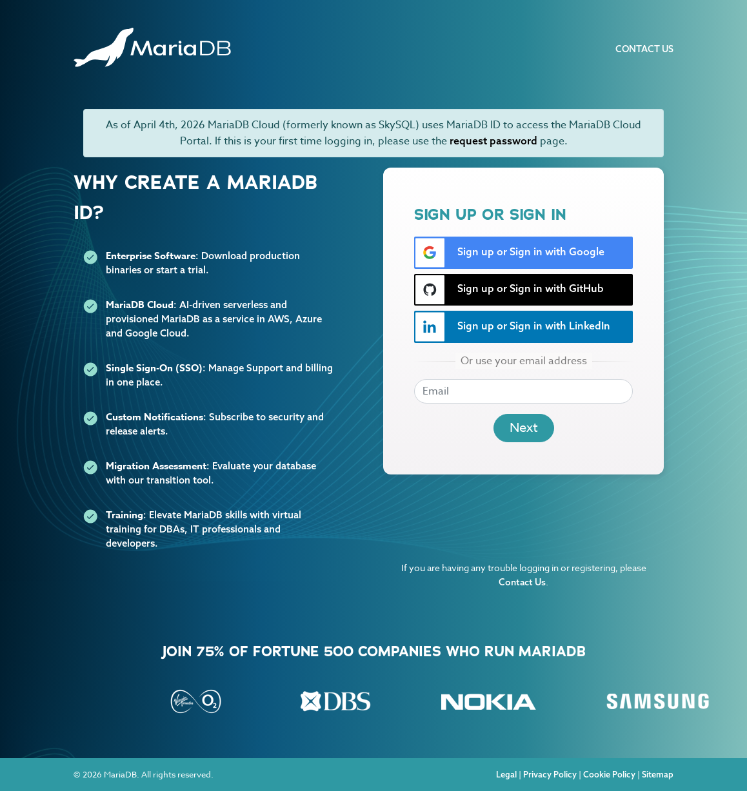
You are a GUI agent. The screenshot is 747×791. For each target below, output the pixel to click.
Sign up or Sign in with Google (509, 253)
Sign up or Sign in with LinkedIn (512, 327)
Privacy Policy (550, 774)
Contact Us (644, 49)
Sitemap (657, 774)
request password (493, 140)
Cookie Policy (609, 774)
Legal (506, 774)
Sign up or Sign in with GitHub (509, 289)
